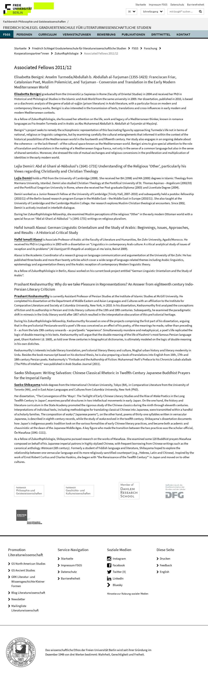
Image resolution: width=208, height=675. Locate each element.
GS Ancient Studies (23, 566)
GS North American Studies (28, 559)
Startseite (140, 4)
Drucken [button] (165, 554)
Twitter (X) (119, 568)
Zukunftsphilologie (66, 52)
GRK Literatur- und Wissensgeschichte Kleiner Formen (27, 577)
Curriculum (47, 34)
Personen (24, 34)
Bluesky (117, 581)
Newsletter (18, 595)
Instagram (119, 554)
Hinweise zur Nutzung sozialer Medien (127, 589)
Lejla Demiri (22, 176)
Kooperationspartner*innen (31, 52)
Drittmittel (160, 34)
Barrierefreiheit (195, 4)
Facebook (119, 561)
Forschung (150, 48)
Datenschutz (177, 4)
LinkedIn (118, 574)
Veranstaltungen (77, 34)
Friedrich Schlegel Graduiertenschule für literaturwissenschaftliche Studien (77, 27)
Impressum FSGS (158, 4)
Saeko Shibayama (26, 381)
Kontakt (183, 34)
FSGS (6, 34)
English (164, 568)
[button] (131, 11)
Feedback (166, 561)
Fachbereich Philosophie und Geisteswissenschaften (35, 21)
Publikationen (133, 34)
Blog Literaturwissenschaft (28, 588)
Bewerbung (106, 34)
